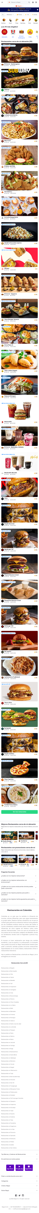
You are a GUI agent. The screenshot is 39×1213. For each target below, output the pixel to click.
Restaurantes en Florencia (8, 1132)
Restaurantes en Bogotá (7, 968)
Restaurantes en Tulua (7, 1120)
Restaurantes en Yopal (7, 1110)
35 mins (34, 14)
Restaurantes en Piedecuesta (9, 1092)
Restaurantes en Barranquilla (9, 971)
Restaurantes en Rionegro (8, 1017)
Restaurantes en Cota (7, 993)
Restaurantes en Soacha (7, 1114)
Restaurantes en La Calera (8, 1005)
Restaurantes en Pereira (7, 999)
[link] (19, 54)
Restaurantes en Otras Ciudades (10, 1002)
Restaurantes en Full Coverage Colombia (12, 1098)
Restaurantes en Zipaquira (8, 1101)
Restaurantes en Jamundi (8, 1042)
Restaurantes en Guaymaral (8, 986)
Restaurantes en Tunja (7, 1073)
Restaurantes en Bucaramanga (9, 996)
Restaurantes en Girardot (8, 1079)
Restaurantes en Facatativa (8, 1123)
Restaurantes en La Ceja (7, 1129)
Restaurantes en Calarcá (8, 1021)
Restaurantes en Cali (6, 983)
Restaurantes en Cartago (8, 1045)
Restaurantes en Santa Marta (9, 1055)
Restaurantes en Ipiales (7, 1145)
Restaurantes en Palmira (7, 1036)
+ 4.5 (27, 14)
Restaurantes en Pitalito (7, 1142)
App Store (10, 1168)
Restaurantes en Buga (7, 1048)
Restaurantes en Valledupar (8, 1058)
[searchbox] (19, 2)
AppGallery (28, 1168)
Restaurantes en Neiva (7, 1039)
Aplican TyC (26, 10)
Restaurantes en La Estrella (8, 1027)
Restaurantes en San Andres (9, 1148)
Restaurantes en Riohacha (8, 1138)
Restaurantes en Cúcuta (7, 1064)
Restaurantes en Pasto (7, 1033)
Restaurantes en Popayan (8, 1030)
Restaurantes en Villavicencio (9, 1070)
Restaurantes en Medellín (8, 980)
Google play (19, 1168)
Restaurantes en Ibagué (7, 1067)
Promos (19, 14)
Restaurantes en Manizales (8, 1011)
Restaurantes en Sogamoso (8, 1126)
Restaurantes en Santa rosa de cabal (11, 1024)
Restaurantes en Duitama (8, 1117)
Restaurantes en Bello (7, 1008)
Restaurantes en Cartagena (8, 990)
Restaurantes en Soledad (8, 1095)
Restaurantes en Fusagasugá (9, 1086)
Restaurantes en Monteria (8, 1061)
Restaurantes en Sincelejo (8, 1107)
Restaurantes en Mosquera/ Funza (10, 1089)
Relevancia (10, 14)
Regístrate (22, 9)
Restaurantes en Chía (7, 974)
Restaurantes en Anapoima (8, 1104)
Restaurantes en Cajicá (7, 977)
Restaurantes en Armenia (8, 1014)
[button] (19, 6)
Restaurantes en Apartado (8, 1135)
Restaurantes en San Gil (7, 1083)
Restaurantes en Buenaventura (9, 1052)
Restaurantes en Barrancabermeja (10, 1076)
